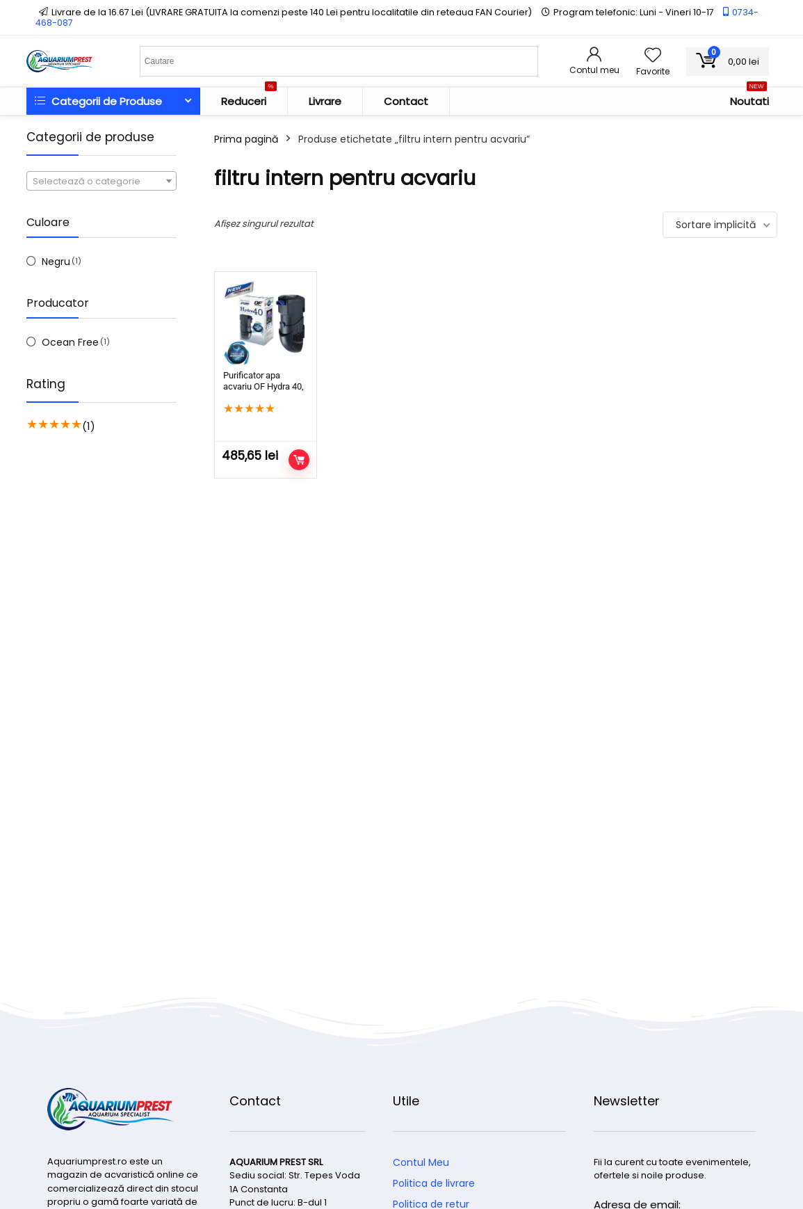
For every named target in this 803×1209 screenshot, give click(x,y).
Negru (56, 262)
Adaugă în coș (299, 460)
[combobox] (101, 181)
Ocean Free (70, 342)
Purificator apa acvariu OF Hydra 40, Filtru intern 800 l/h (263, 386)
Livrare (325, 101)
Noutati (749, 98)
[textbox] (101, 181)
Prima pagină (246, 139)
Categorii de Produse (98, 101)
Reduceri (249, 98)
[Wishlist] (652, 56)
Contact (406, 101)
